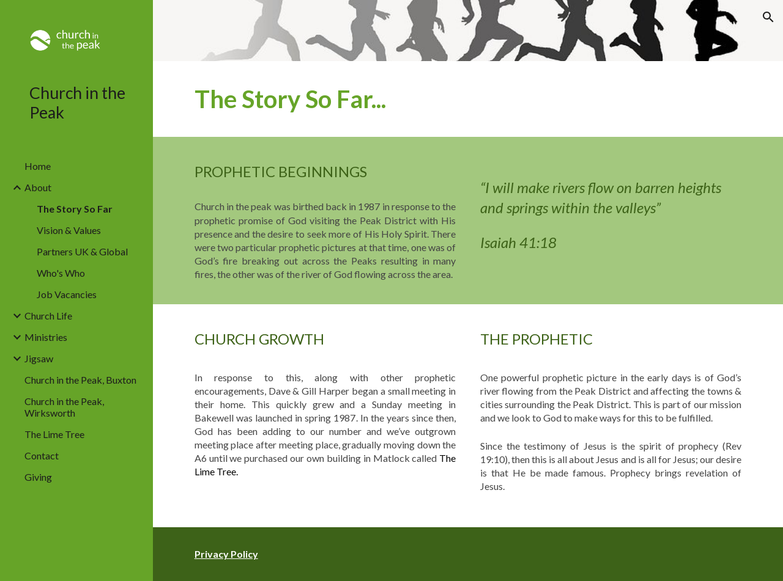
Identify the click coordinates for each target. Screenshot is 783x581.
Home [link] (37, 166)
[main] (468, 99)
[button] (768, 17)
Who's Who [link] (61, 273)
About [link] (37, 187)
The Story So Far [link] (75, 208)
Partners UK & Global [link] (82, 251)
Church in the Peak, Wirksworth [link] (64, 406)
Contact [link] (41, 455)
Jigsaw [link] (38, 358)
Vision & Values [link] (69, 230)
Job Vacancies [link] (67, 294)
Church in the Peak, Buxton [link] (80, 380)
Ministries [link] (45, 337)
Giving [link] (38, 477)
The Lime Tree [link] (54, 434)
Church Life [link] (48, 315)
